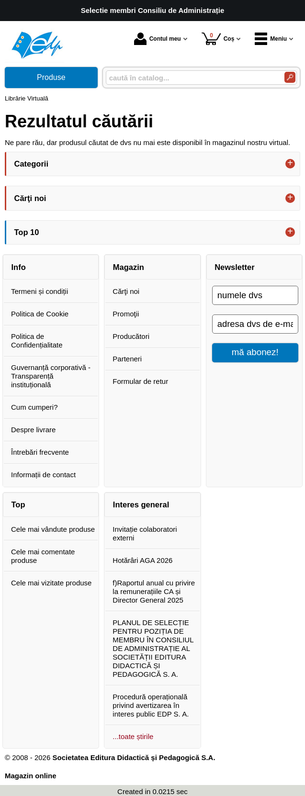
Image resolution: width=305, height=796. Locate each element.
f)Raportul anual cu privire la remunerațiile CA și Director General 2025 (154, 591)
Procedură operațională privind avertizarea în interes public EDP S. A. (151, 705)
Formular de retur (140, 381)
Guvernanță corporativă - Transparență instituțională (50, 376)
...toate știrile (133, 736)
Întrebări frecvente (40, 452)
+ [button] (290, 163)
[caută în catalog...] (191, 78)
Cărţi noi (126, 291)
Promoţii (126, 314)
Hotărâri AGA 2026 (142, 560)
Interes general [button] (141, 504)
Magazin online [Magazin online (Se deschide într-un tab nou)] (30, 776)
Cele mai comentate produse (43, 556)
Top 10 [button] (26, 232)
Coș (218, 38)
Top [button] (18, 504)
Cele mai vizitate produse (51, 583)
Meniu (271, 39)
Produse (51, 77)
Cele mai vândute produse (53, 529)
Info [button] (18, 267)
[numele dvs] (255, 295)
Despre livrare (33, 430)
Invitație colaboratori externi (145, 533)
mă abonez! (255, 352)
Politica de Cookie (39, 314)
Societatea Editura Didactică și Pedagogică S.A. (133, 757)
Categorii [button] (31, 163)
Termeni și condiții (39, 291)
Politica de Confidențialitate (37, 340)
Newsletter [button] (234, 267)
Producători (131, 336)
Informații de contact (43, 475)
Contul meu (157, 39)
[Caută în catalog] (289, 77)
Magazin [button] (128, 267)
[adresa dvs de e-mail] (255, 324)
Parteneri (127, 359)
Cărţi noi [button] (30, 198)
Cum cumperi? (34, 407)
